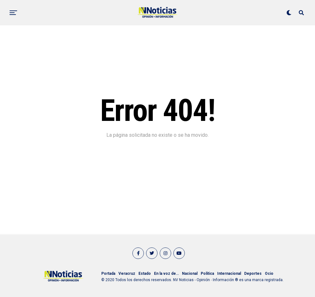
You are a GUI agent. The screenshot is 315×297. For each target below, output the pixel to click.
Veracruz (126, 273)
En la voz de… (166, 273)
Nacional (190, 273)
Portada (108, 273)
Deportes (253, 273)
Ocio (269, 273)
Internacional (229, 273)
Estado (144, 273)
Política (207, 273)
